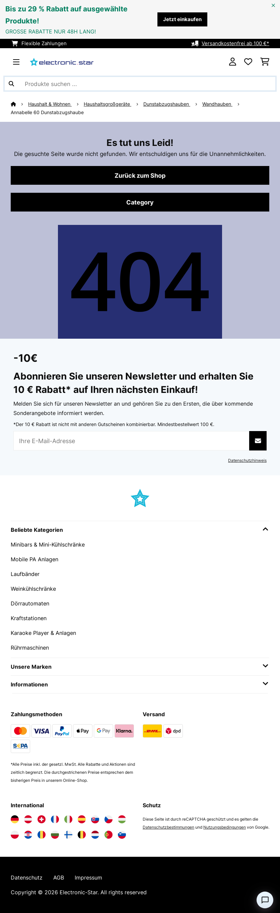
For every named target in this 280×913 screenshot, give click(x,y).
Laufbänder (25, 574)
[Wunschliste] (248, 62)
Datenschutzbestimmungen (168, 827)
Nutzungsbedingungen (224, 827)
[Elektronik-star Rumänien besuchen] (42, 835)
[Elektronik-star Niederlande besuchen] (95, 835)
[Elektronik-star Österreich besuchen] (28, 819)
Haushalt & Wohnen (50, 104)
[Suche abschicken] (11, 84)
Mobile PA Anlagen (34, 559)
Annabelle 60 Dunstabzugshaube (47, 112)
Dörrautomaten (30, 603)
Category (140, 202)
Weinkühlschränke (33, 588)
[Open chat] (265, 900)
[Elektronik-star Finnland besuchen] (68, 835)
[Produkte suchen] (140, 84)
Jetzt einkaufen (182, 19)
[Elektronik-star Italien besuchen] (68, 819)
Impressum (88, 877)
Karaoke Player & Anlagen (43, 633)
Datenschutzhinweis (247, 460)
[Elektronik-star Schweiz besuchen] (42, 819)
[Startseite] (19, 104)
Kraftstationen (29, 618)
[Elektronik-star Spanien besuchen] (82, 819)
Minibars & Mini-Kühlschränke (48, 544)
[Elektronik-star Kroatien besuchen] (28, 835)
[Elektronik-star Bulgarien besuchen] (55, 835)
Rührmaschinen (30, 647)
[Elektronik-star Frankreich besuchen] (55, 819)
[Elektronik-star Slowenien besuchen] (122, 835)
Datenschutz (27, 877)
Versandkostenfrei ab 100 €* (235, 43)
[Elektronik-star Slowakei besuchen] (95, 819)
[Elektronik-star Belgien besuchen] (82, 835)
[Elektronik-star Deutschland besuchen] (15, 819)
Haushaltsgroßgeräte (107, 104)
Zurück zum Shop (140, 175)
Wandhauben (217, 104)
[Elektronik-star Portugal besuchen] (108, 835)
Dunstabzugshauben (166, 104)
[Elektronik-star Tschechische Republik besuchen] (108, 819)
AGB (58, 877)
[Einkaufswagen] (264, 62)
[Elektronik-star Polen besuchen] (15, 835)
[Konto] (232, 62)
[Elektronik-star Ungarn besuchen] (122, 819)
